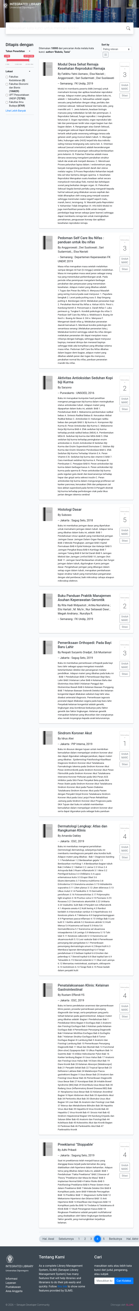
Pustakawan (13, 1287)
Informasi (11, 1278)
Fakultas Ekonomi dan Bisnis (18, 88)
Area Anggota (14, 1291)
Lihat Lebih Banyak (16, 110)
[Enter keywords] (104, 1281)
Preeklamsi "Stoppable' (75, 1144)
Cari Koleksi (124, 1280)
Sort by (105, 44)
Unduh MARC (124, 87)
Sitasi (125, 95)
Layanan (11, 1282)
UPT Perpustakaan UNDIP (19, 96)
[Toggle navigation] (131, 5)
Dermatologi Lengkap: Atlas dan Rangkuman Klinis (82, 828)
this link (62, 1286)
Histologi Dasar (70, 509)
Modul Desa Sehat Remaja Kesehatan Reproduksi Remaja (81, 66)
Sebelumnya (66, 1238)
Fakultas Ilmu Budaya (17, 104)
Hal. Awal (48, 1238)
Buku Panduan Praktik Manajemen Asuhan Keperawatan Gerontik (84, 598)
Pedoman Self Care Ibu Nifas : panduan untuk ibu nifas (81, 240)
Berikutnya (115, 1238)
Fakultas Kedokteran (17, 78)
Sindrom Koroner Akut (75, 733)
